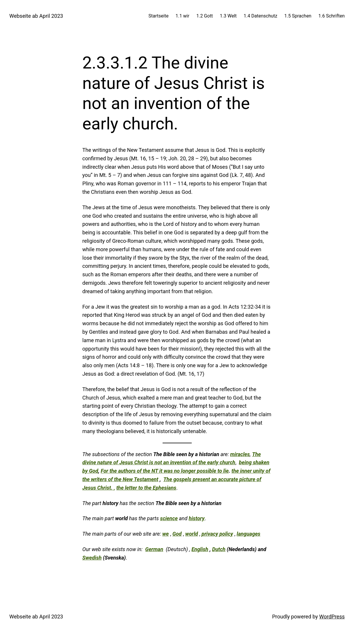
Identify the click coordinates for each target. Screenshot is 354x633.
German (154, 549)
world (191, 534)
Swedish (92, 558)
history (197, 518)
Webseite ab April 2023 (36, 16)
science (168, 518)
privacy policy (217, 534)
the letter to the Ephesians (146, 488)
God (177, 534)
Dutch (219, 549)
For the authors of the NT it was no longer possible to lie (165, 471)
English (199, 549)
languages (248, 534)
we (165, 534)
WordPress (332, 616)
